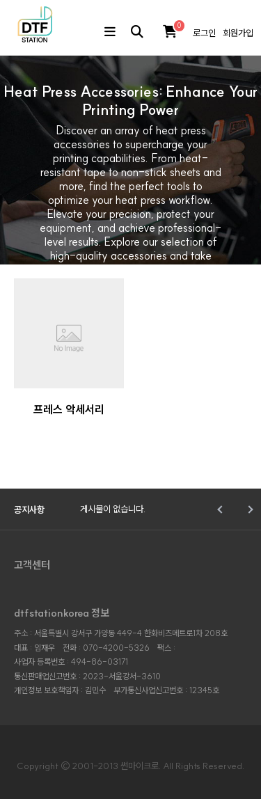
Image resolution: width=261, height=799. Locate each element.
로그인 (204, 32)
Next (249, 509)
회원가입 (238, 32)
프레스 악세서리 (68, 409)
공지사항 (29, 509)
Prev (221, 509)
